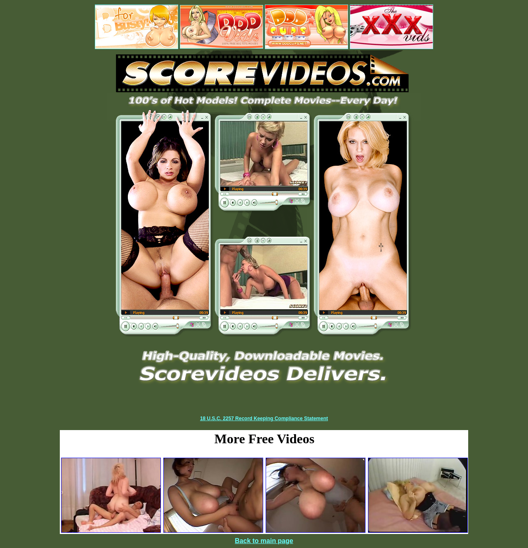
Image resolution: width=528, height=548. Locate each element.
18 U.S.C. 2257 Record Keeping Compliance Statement (264, 418)
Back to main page (264, 540)
